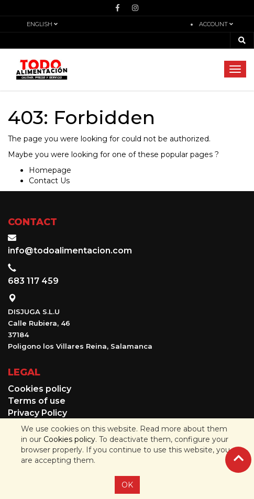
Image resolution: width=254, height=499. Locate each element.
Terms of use (36, 401)
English (42, 24)
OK (127, 485)
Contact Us (49, 180)
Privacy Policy (37, 413)
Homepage (50, 170)
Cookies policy (69, 439)
